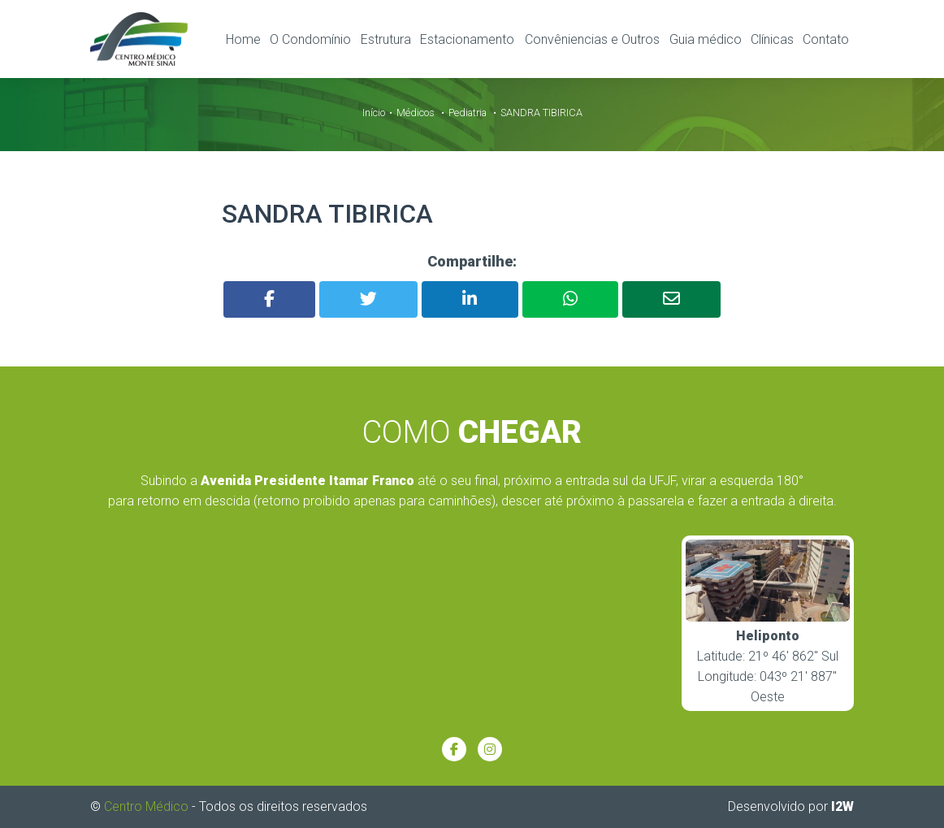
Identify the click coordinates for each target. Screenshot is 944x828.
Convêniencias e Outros (592, 39)
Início (373, 112)
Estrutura (386, 39)
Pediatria (467, 112)
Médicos (415, 112)
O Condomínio (310, 39)
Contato (826, 39)
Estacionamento (467, 39)
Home (243, 39)
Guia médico (705, 39)
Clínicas (772, 39)
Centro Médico (146, 805)
